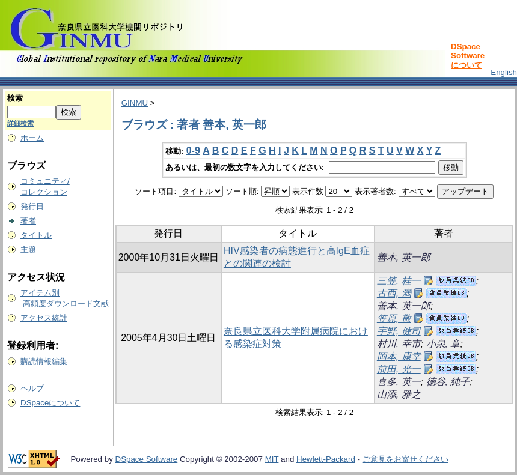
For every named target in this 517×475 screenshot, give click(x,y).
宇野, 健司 (399, 331)
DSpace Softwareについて (468, 56)
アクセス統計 (43, 317)
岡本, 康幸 (399, 356)
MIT (272, 459)
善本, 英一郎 (403, 257)
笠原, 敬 (394, 318)
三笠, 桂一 (399, 281)
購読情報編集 (43, 361)
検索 (15, 98)
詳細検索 (20, 123)
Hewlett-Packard (325, 459)
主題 (28, 249)
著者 (28, 220)
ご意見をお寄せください (405, 459)
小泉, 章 (443, 344)
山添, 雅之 (399, 394)
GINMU (134, 102)
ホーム (32, 137)
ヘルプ (32, 388)
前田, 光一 (399, 369)
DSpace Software (146, 459)
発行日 (32, 206)
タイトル (36, 235)
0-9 (193, 150)
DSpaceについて (50, 402)
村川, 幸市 (399, 344)
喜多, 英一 (399, 382)
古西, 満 (394, 293)
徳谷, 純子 (448, 382)
